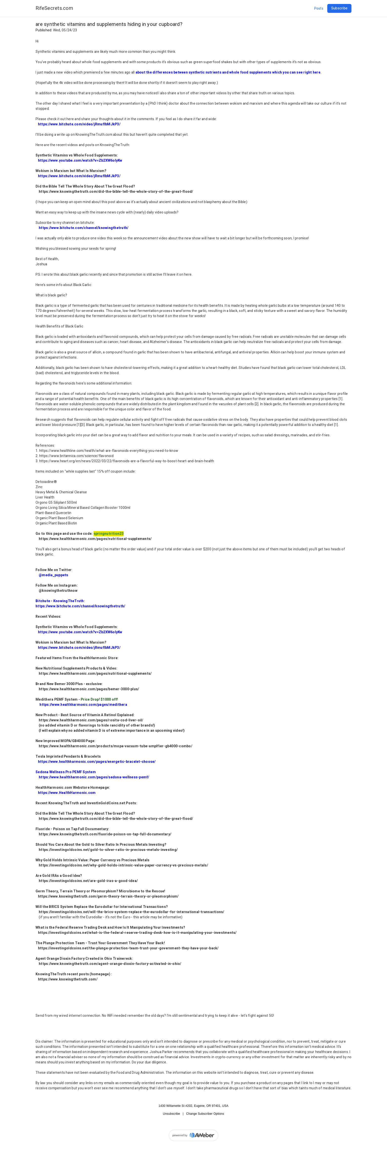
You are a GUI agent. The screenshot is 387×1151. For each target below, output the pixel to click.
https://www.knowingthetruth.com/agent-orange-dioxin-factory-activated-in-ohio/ (110, 963)
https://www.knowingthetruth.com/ (67, 979)
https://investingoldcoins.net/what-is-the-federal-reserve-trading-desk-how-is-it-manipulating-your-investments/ (137, 932)
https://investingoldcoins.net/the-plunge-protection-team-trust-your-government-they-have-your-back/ (128, 948)
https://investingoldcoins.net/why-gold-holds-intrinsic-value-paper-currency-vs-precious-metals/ (123, 865)
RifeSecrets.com (54, 8)
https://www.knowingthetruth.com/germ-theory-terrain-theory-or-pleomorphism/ (108, 896)
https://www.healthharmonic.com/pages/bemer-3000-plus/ (89, 689)
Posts (318, 8)
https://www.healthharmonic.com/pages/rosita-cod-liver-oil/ (91, 720)
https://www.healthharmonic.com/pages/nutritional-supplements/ (95, 538)
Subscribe (339, 8)
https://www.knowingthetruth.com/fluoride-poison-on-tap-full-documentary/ (105, 834)
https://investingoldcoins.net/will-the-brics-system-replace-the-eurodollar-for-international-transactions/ (131, 912)
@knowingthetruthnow (58, 590)
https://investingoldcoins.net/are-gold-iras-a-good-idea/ (88, 880)
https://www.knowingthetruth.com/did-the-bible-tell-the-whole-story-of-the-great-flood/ (116, 191)
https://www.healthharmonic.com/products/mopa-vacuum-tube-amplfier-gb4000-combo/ (115, 746)
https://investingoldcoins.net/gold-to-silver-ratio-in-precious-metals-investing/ (108, 849)
